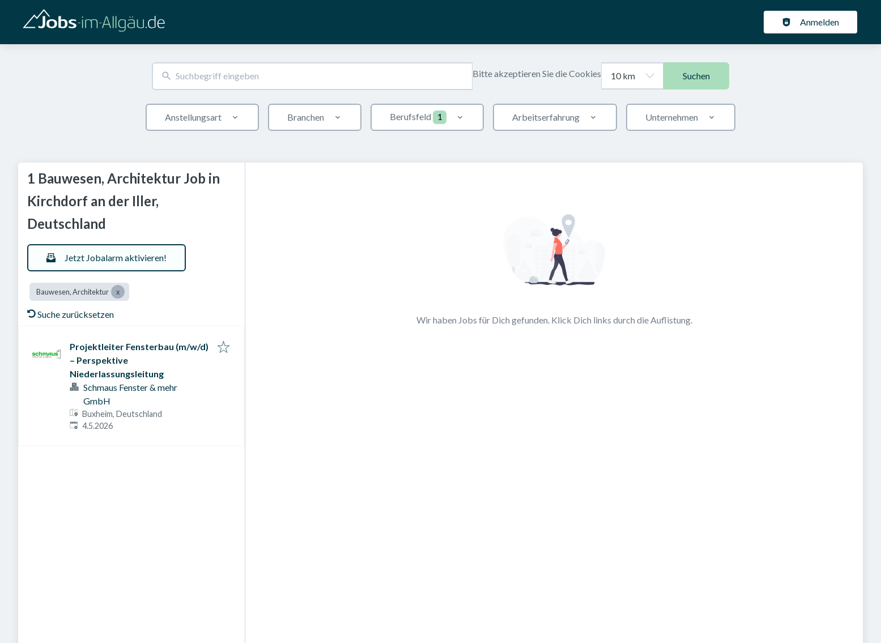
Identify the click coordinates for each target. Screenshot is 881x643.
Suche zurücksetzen (70, 314)
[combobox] (312, 76)
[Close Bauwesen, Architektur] (118, 292)
